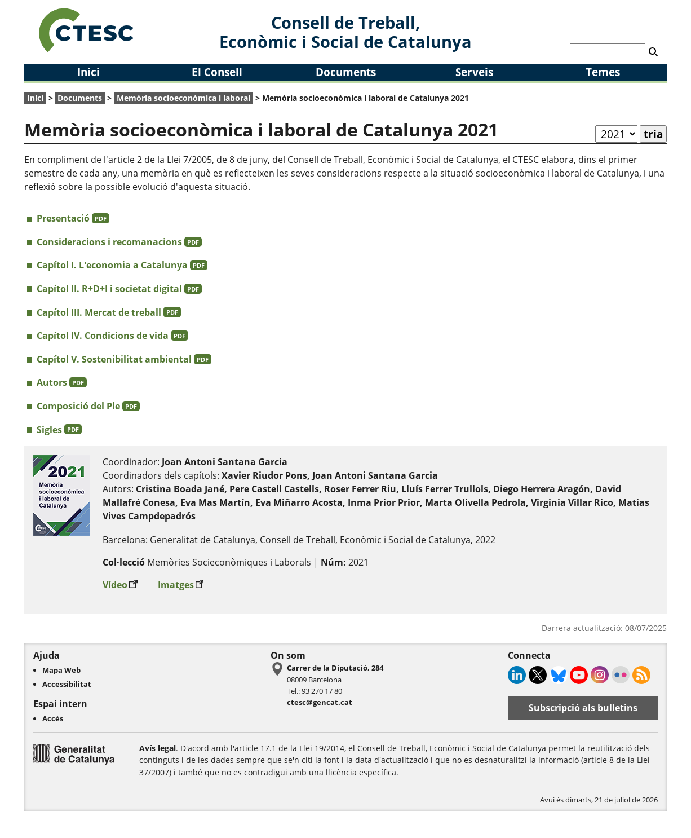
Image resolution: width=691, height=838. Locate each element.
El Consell (217, 72)
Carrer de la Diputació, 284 (335, 668)
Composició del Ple (88, 406)
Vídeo (120, 582)
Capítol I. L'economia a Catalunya (122, 265)
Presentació (73, 218)
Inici (88, 72)
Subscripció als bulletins (583, 708)
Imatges (181, 582)
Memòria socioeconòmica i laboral (183, 97)
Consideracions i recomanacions (119, 242)
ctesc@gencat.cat (319, 702)
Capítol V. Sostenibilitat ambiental (124, 359)
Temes (603, 72)
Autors (62, 382)
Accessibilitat (66, 684)
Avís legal (157, 748)
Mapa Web (61, 670)
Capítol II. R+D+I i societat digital (119, 289)
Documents (346, 72)
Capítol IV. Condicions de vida (112, 335)
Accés (52, 718)
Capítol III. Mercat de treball (109, 312)
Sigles (59, 430)
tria (653, 134)
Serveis (474, 72)
